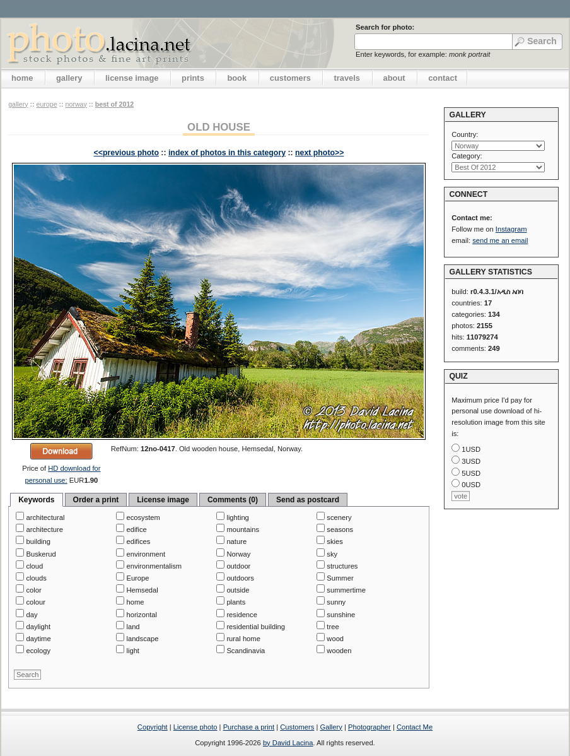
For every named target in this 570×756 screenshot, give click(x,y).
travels (347, 78)
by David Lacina (288, 743)
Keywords (36, 499)
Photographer (369, 727)
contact (442, 78)
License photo (195, 727)
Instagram (511, 229)
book (237, 78)
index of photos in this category (227, 152)
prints (193, 78)
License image (163, 499)
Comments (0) (232, 499)
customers (290, 78)
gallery (69, 78)
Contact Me (415, 727)
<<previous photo (126, 152)
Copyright (152, 727)
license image (131, 78)
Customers (297, 727)
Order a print (96, 499)
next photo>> (319, 152)
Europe (46, 104)
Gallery (331, 727)
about (394, 78)
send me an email (500, 240)
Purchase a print (248, 727)
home (22, 78)
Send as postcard (307, 499)
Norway (76, 104)
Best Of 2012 (114, 104)
